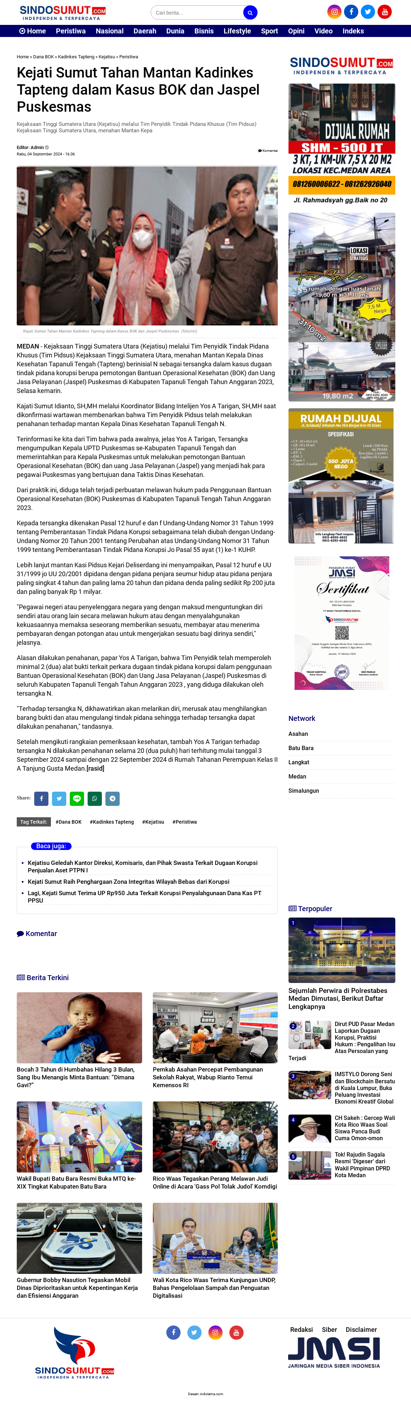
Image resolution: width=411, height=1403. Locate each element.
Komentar (268, 151)
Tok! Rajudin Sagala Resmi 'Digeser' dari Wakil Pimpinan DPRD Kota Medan (362, 1165)
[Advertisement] (341, 848)
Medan (297, 776)
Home (32, 31)
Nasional (110, 31)
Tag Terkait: (33, 822)
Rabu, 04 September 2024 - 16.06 (46, 154)
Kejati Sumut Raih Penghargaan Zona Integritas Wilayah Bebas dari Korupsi (128, 881)
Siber (329, 1329)
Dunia (175, 31)
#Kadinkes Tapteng (112, 822)
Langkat (298, 762)
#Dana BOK (69, 822)
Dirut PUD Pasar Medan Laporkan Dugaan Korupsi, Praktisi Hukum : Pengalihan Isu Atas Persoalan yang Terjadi (341, 1041)
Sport (269, 31)
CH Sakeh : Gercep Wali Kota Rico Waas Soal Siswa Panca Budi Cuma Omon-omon (365, 1128)
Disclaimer (361, 1329)
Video (323, 31)
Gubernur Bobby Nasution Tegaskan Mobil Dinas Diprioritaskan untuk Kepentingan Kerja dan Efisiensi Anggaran (77, 1287)
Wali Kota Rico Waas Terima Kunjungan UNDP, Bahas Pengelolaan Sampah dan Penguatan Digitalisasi (214, 1287)
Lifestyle (237, 31)
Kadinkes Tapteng (76, 56)
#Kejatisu (153, 822)
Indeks (353, 31)
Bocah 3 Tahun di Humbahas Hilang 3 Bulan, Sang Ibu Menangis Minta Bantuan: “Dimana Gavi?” (76, 1077)
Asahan (298, 733)
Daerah (145, 31)
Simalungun (303, 790)
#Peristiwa (184, 822)
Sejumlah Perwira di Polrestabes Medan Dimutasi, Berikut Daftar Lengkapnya (337, 999)
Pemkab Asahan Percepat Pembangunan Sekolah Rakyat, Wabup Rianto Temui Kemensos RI (208, 1077)
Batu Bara (301, 748)
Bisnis (204, 31)
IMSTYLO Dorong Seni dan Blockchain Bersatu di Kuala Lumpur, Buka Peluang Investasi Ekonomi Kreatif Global (365, 1088)
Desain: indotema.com (205, 1394)
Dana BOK (43, 56)
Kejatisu (107, 56)
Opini (296, 31)
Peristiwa (71, 31)
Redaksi (301, 1329)
